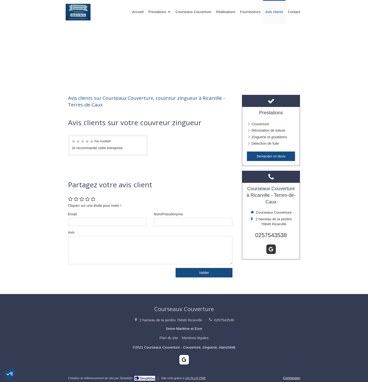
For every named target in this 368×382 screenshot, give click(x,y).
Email (72, 214)
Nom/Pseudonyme (168, 214)
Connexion (291, 378)
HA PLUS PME (195, 378)
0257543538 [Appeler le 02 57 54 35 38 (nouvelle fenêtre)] (271, 235)
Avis (71, 232)
